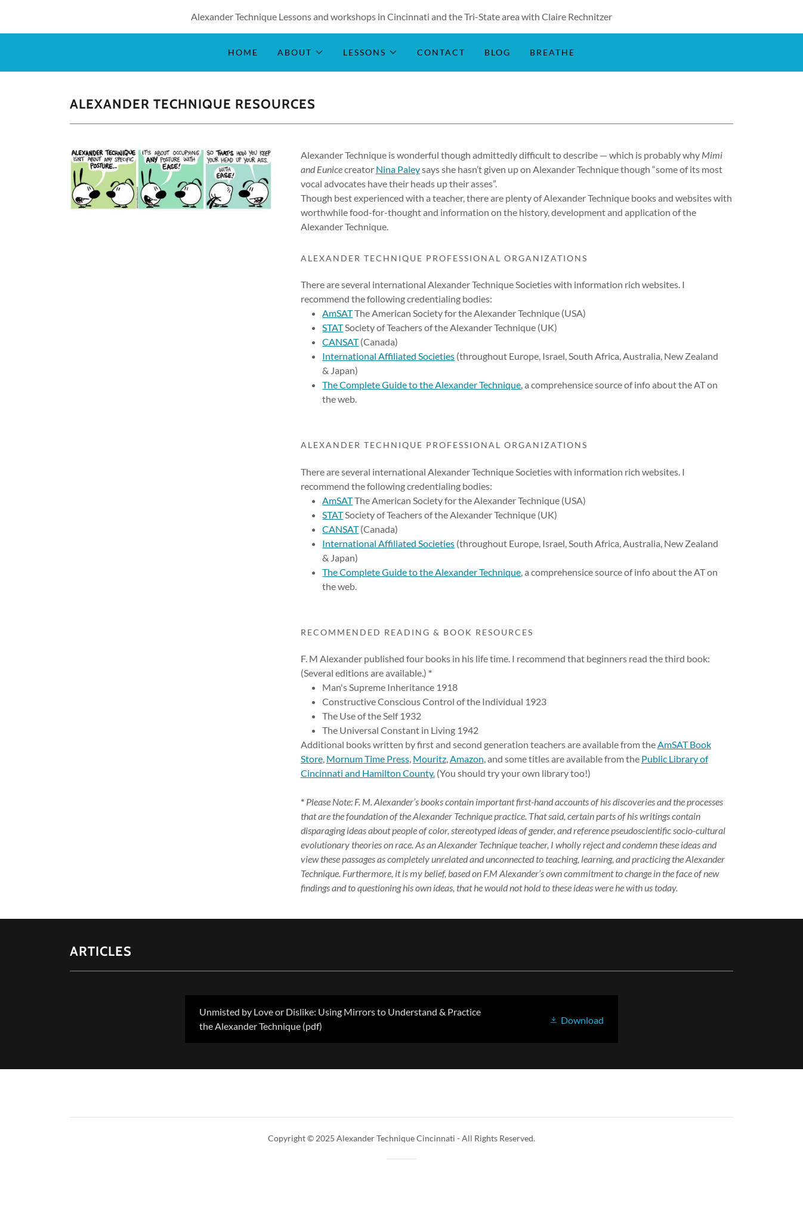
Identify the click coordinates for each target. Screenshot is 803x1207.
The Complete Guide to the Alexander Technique (421, 384)
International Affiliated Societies (388, 356)
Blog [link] (497, 52)
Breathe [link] (552, 52)
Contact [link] (441, 52)
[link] (401, 1019)
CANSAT (340, 341)
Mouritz (429, 758)
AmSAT (337, 313)
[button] (300, 52)
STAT (332, 327)
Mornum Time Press (367, 758)
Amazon (467, 758)
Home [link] (243, 52)
